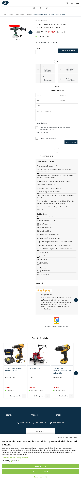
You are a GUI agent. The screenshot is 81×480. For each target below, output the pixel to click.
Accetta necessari (40, 472)
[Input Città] (57, 105)
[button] (16, 39)
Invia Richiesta (71, 142)
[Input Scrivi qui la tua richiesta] (57, 115)
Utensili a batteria (20, 14)
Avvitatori (29, 14)
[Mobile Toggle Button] (77, 3)
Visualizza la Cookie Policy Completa (15, 458)
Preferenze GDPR (40, 477)
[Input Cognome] (68, 95)
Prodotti (11, 14)
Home (4, 14)
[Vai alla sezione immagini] (34, 8)
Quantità (38, 48)
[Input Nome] (45, 95)
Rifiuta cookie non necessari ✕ (68, 437)
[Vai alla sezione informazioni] (40, 8)
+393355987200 (40, 422)
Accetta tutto (40, 466)
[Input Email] (45, 100)
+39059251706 (23, 422)
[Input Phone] (68, 100)
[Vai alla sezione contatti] (47, 8)
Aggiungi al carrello (68, 50)
